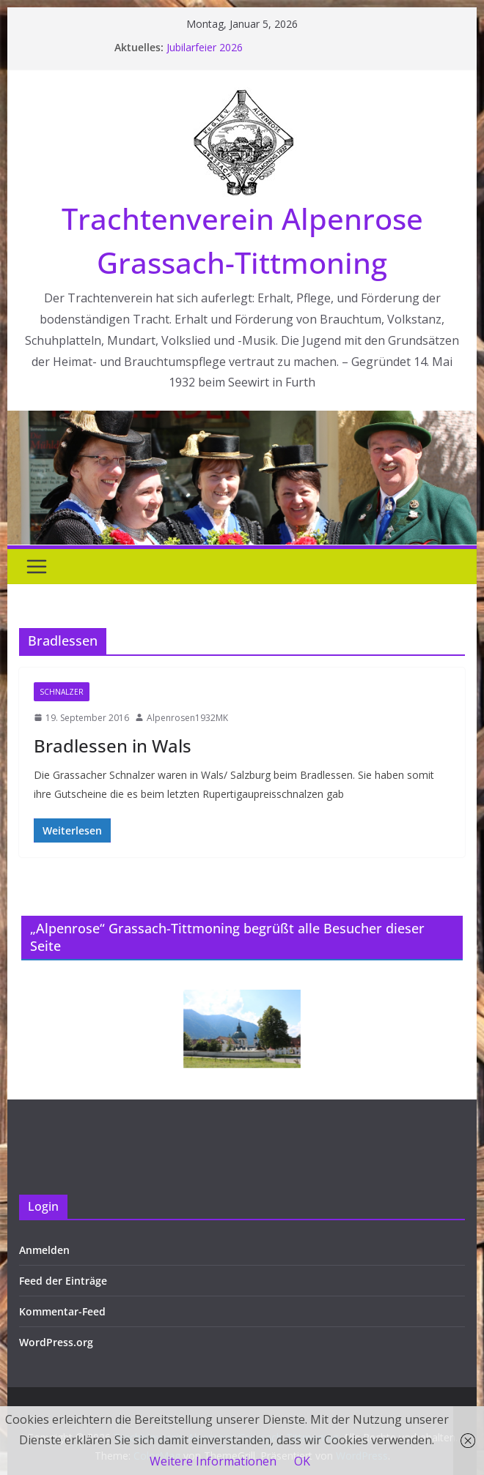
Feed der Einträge (63, 1281)
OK (302, 1461)
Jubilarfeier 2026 (204, 47)
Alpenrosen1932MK (187, 718)
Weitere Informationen (213, 1461)
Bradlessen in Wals (112, 745)
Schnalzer (62, 692)
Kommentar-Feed (62, 1311)
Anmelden (44, 1250)
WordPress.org (56, 1342)
